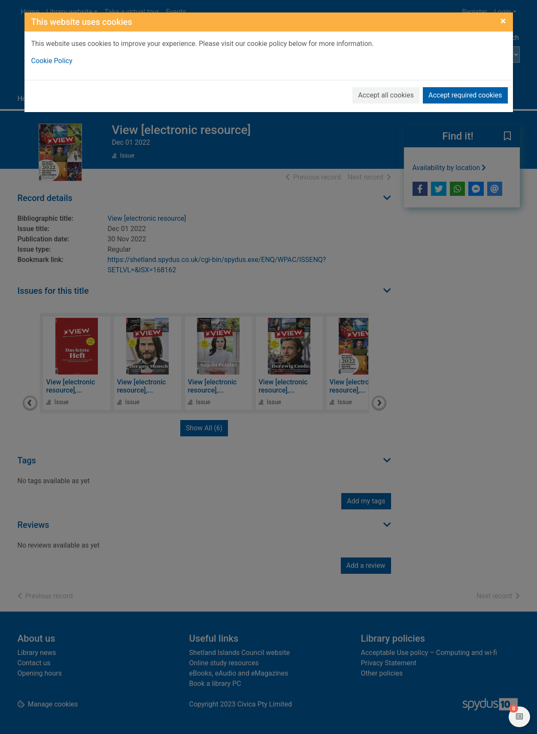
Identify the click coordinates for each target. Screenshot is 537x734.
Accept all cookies (386, 95)
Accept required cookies (465, 95)
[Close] (503, 21)
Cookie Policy (52, 61)
